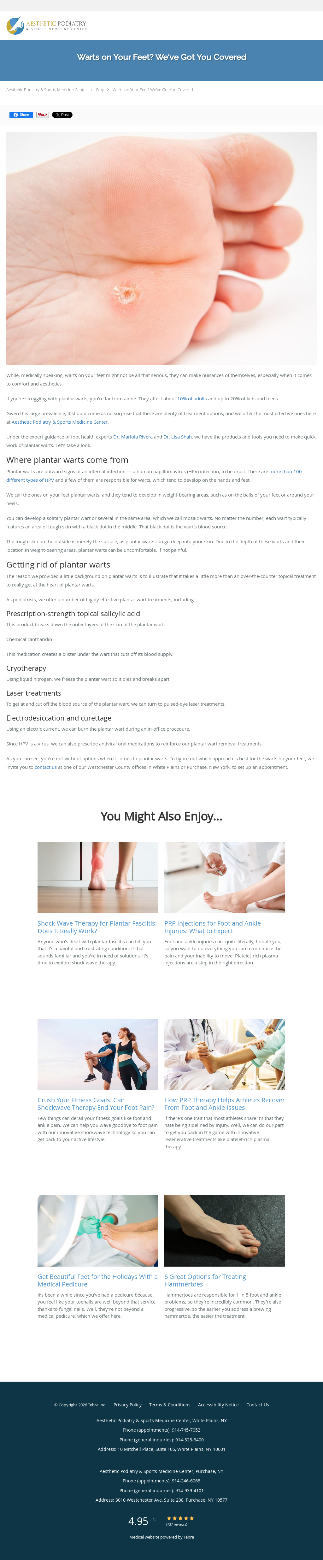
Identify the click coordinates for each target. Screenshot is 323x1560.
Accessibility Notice (218, 1405)
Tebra (189, 1537)
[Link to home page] (45, 25)
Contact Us (257, 1405)
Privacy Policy (128, 1405)
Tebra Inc (96, 1405)
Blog (100, 89)
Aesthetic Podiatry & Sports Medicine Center (46, 89)
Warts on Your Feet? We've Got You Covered (153, 89)
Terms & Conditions (170, 1405)
